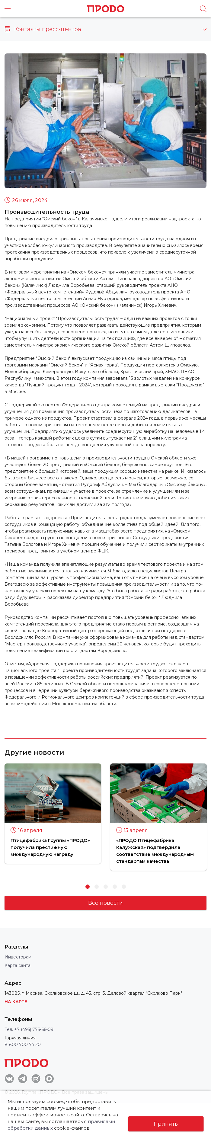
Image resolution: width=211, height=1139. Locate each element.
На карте (16, 1001)
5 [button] (124, 887)
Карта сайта (17, 965)
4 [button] (115, 887)
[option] (53, 813)
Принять (166, 1124)
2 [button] (96, 887)
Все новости (105, 903)
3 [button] (106, 887)
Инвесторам (18, 957)
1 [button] (87, 887)
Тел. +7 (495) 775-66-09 (29, 1029)
